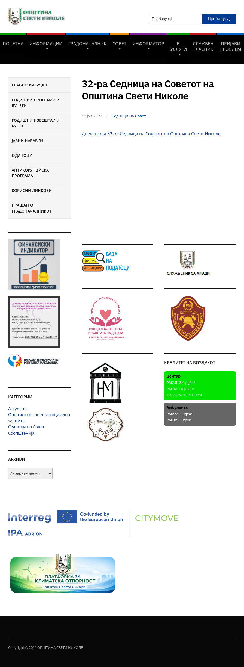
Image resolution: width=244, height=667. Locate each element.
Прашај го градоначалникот (31, 207)
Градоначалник (87, 44)
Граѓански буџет (29, 85)
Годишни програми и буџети (36, 102)
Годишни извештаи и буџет (36, 123)
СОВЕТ (119, 44)
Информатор (148, 44)
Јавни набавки (27, 140)
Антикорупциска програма (30, 172)
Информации (45, 44)
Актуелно (17, 408)
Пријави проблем (230, 46)
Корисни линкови (32, 190)
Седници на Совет (26, 426)
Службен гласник (203, 46)
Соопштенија (21, 433)
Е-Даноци (22, 155)
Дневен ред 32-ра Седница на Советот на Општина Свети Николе (151, 134)
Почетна (13, 44)
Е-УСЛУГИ (178, 46)
